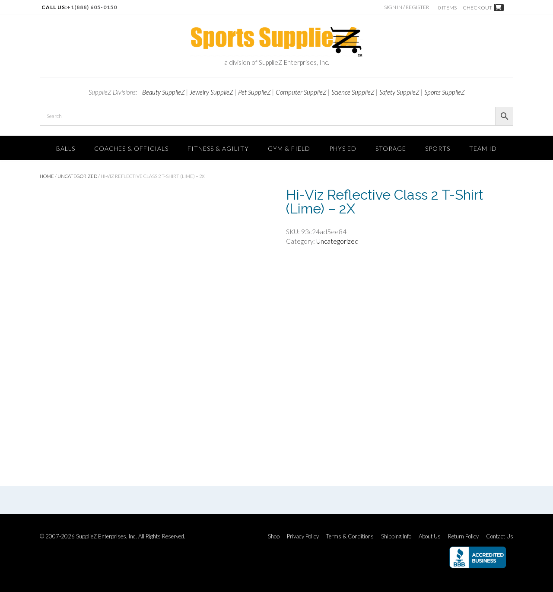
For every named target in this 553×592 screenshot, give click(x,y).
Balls (65, 148)
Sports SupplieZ (444, 92)
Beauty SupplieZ (163, 92)
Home (47, 176)
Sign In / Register (407, 7)
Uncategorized (77, 176)
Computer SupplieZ (301, 92)
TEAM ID (483, 148)
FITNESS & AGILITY (218, 148)
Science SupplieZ (353, 92)
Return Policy (463, 536)
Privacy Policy (303, 536)
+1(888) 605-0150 (92, 7)
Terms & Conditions (350, 536)
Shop (274, 536)
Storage (390, 148)
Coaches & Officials (131, 148)
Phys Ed (342, 148)
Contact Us (499, 536)
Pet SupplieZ (254, 92)
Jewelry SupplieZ (211, 92)
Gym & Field (289, 148)
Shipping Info (396, 536)
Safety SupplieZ (399, 92)
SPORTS (437, 148)
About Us (430, 536)
